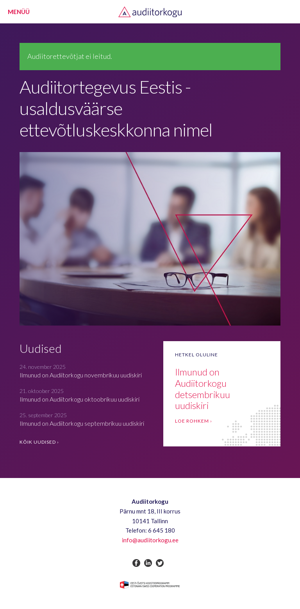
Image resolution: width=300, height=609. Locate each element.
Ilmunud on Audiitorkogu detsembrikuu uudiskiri (202, 388)
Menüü (19, 11)
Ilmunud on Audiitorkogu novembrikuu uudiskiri (81, 375)
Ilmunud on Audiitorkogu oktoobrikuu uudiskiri (79, 399)
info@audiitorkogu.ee (150, 539)
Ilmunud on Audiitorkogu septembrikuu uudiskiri (82, 423)
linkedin (148, 563)
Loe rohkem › (193, 421)
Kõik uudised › (39, 442)
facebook (136, 563)
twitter (160, 563)
